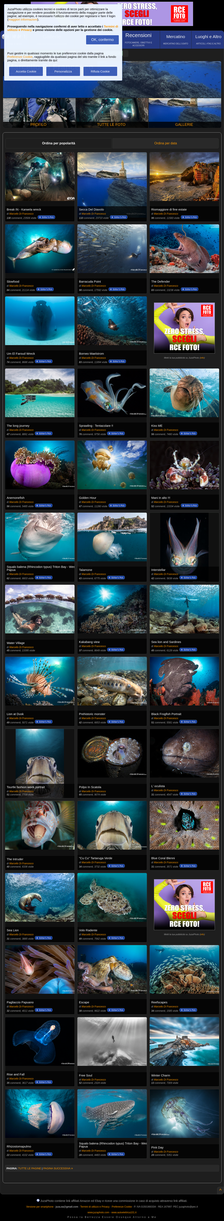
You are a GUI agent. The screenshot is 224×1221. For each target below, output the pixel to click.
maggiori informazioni (22, 19)
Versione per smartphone (39, 1206)
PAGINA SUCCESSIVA (58, 1168)
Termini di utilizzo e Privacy (94, 1206)
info (202, 358)
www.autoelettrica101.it (123, 1212)
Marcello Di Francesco (21, 213)
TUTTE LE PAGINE (29, 1168)
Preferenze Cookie (19, 56)
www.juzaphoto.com (98, 1212)
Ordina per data (165, 143)
